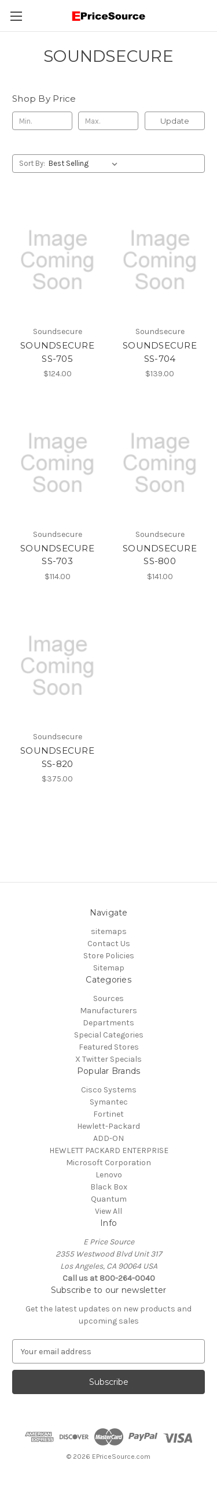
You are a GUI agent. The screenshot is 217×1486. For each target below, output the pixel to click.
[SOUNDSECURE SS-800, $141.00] (159, 463)
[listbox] (85, 163)
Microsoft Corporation (108, 1163)
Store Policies (108, 956)
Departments (108, 1023)
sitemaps (109, 931)
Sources (108, 998)
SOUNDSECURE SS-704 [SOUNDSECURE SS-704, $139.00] (160, 352)
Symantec (109, 1102)
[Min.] (42, 121)
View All (108, 1211)
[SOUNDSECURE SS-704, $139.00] (159, 260)
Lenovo (108, 1175)
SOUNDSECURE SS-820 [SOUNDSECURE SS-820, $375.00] (57, 757)
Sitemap (108, 968)
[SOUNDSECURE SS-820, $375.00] (57, 666)
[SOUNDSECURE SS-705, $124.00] (57, 260)
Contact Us (108, 943)
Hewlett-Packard (108, 1126)
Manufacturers (108, 1011)
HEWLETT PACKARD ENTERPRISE (108, 1150)
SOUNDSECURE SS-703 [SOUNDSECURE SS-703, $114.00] (57, 555)
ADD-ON (108, 1138)
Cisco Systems (109, 1090)
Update (174, 120)
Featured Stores (109, 1047)
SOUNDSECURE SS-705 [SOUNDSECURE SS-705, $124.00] (57, 352)
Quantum (109, 1199)
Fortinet (108, 1114)
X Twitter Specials (108, 1059)
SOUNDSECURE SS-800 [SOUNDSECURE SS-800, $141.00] (160, 555)
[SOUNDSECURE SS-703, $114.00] (57, 463)
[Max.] (108, 121)
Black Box (108, 1187)
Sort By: (32, 163)
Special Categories (109, 1035)
